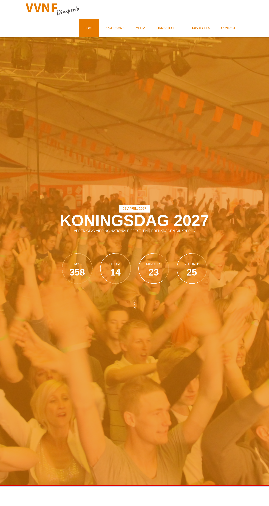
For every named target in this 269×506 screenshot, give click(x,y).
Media (140, 28)
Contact (228, 28)
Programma (115, 28)
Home (88, 28)
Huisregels (200, 28)
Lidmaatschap (167, 28)
